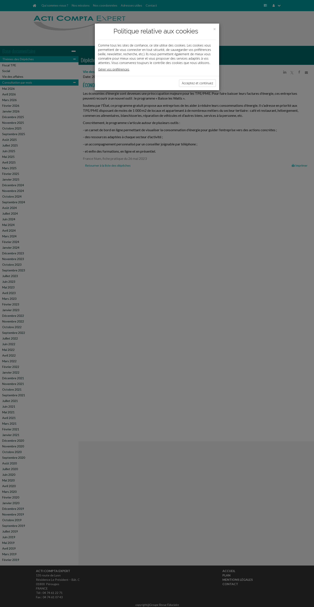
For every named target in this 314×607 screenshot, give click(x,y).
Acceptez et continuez (197, 83)
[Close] (214, 29)
